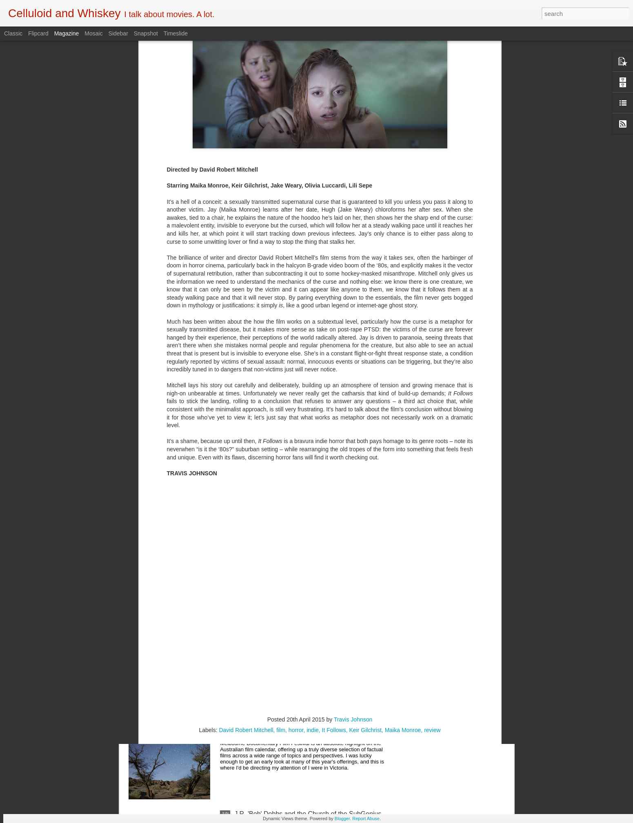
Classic (13, 33)
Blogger (342, 818)
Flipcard (38, 33)
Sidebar (118, 33)
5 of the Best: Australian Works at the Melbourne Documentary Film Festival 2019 (304, 632)
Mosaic (93, 33)
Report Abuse (366, 818)
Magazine (66, 33)
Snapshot (146, 33)
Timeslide (176, 33)
